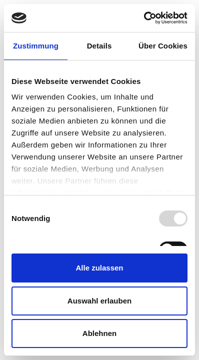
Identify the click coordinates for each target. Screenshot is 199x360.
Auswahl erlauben (100, 300)
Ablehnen (99, 333)
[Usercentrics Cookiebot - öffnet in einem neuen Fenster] (144, 18)
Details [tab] (99, 46)
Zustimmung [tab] (35, 46)
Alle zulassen (99, 268)
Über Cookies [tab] (163, 46)
